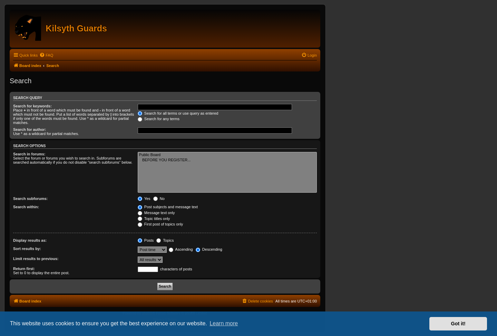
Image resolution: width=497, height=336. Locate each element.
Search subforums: (30, 198)
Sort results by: (27, 249)
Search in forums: (29, 154)
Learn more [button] (223, 323)
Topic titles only (154, 219)
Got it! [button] (458, 323)
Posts (146, 240)
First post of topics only (160, 224)
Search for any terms (158, 119)
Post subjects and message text (168, 207)
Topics (165, 240)
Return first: (24, 269)
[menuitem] (46, 55)
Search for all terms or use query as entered (178, 113)
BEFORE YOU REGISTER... (227, 160)
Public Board (227, 155)
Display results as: (30, 240)
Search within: (26, 207)
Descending (209, 249)
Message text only (156, 213)
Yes (144, 198)
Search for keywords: (32, 106)
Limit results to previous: (35, 259)
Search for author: (29, 129)
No (159, 198)
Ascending (181, 249)
